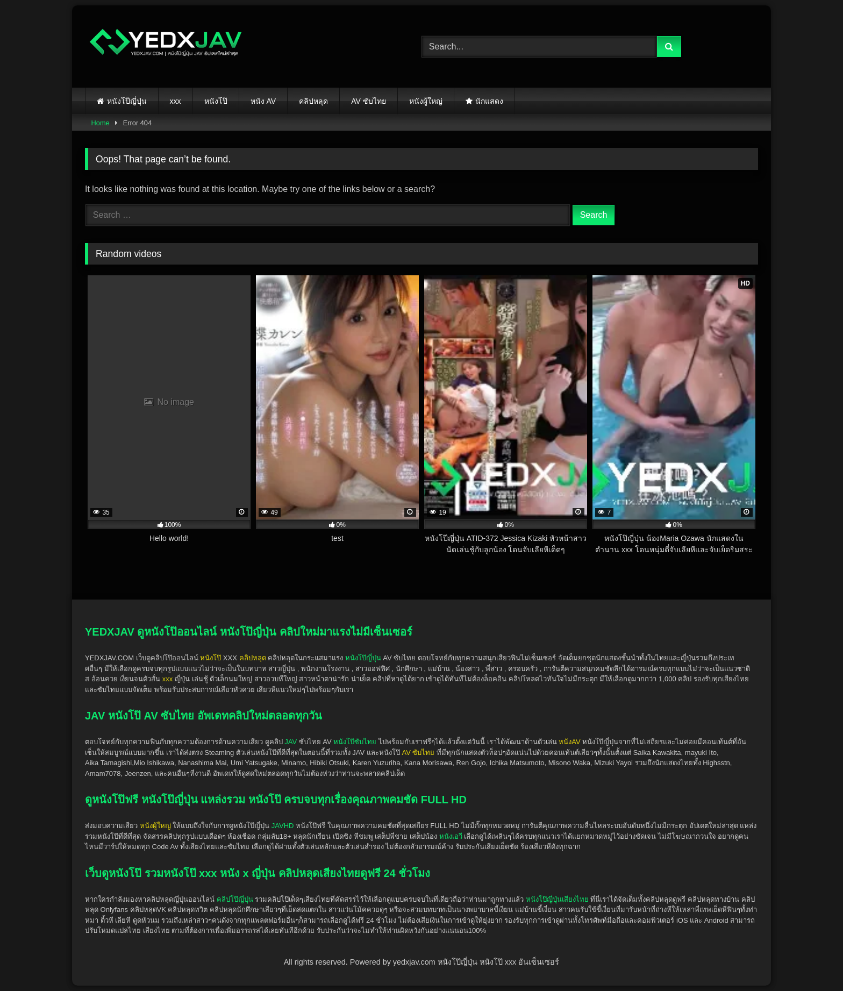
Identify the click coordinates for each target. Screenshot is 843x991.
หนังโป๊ (215, 101)
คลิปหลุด (313, 101)
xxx (175, 101)
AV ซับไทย (368, 101)
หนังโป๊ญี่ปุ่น (127, 101)
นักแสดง (489, 101)
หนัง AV (263, 101)
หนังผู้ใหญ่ (425, 101)
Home (100, 123)
